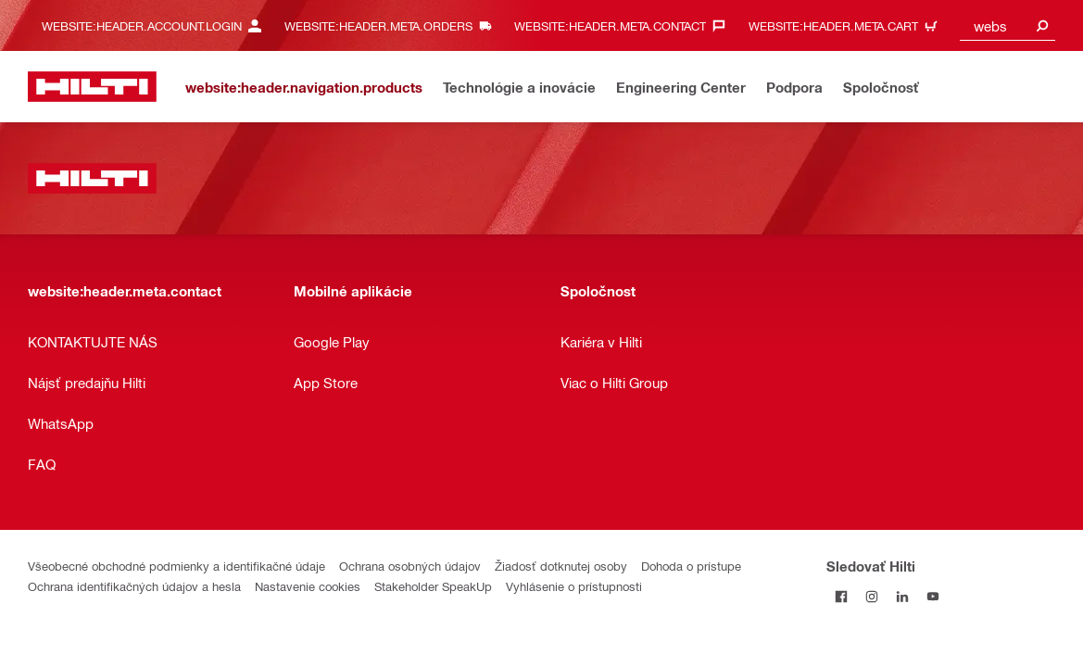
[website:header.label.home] (92, 86)
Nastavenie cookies (307, 586)
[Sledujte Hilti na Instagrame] (872, 596)
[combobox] (1007, 25)
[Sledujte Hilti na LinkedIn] (903, 596)
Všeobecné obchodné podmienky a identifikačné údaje (176, 566)
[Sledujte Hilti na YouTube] (933, 596)
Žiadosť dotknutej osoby (561, 566)
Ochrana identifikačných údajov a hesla (134, 586)
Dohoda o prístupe (691, 566)
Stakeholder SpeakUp (433, 586)
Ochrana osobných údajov (410, 566)
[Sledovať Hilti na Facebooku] (841, 596)
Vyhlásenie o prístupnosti (574, 586)
